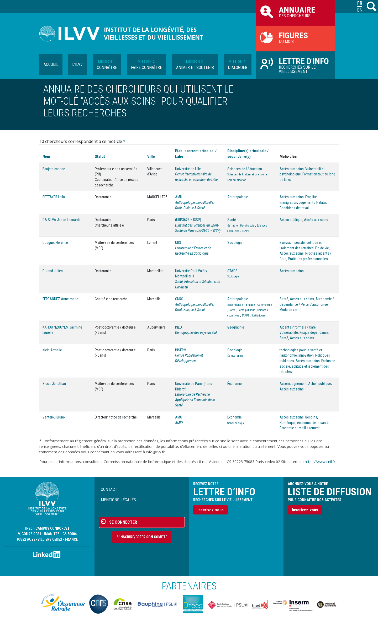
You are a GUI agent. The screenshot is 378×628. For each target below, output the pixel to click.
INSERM (180, 350)
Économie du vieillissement (300, 428)
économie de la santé (313, 423)
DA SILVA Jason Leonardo (62, 220)
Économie (234, 384)
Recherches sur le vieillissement (295, 65)
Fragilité (311, 197)
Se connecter (123, 522)
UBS (178, 242)
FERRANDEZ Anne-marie (60, 299)
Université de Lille (188, 169)
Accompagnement (293, 384)
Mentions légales (118, 499)
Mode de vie (288, 310)
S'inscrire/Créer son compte (142, 537)
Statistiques (258, 315)
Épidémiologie (235, 305)
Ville (151, 156)
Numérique (288, 423)
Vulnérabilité (289, 332)
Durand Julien (53, 271)
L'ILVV (77, 64)
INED (178, 327)
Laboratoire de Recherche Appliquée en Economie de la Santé (195, 399)
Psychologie (247, 225)
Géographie (235, 327)
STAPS (245, 231)
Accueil (51, 64)
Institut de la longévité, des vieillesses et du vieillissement (153, 33)
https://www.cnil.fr (320, 461)
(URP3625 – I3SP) (188, 220)
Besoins (311, 417)
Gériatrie (232, 225)
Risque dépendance (314, 332)
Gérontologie (264, 305)
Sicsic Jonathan (54, 384)
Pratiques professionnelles (308, 259)
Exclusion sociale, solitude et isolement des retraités (307, 366)
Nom (46, 156)
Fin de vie (322, 248)
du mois (295, 37)
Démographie (235, 355)
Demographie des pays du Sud (196, 332)
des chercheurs (295, 11)
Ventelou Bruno (54, 417)
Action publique (291, 220)
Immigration (288, 202)
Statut (100, 156)
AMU (178, 197)
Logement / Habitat (313, 202)
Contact (109, 489)
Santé (231, 220)
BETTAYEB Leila (54, 197)
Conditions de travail (294, 208)
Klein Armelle (52, 350)
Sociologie (235, 242)
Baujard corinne (54, 169)
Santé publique (246, 310)
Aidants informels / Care (298, 327)
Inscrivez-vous (210, 509)
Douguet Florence (55, 242)
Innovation (306, 355)
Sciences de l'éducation (244, 169)
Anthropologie (237, 197)
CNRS (179, 299)
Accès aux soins (292, 169)
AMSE (179, 423)
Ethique (250, 305)
